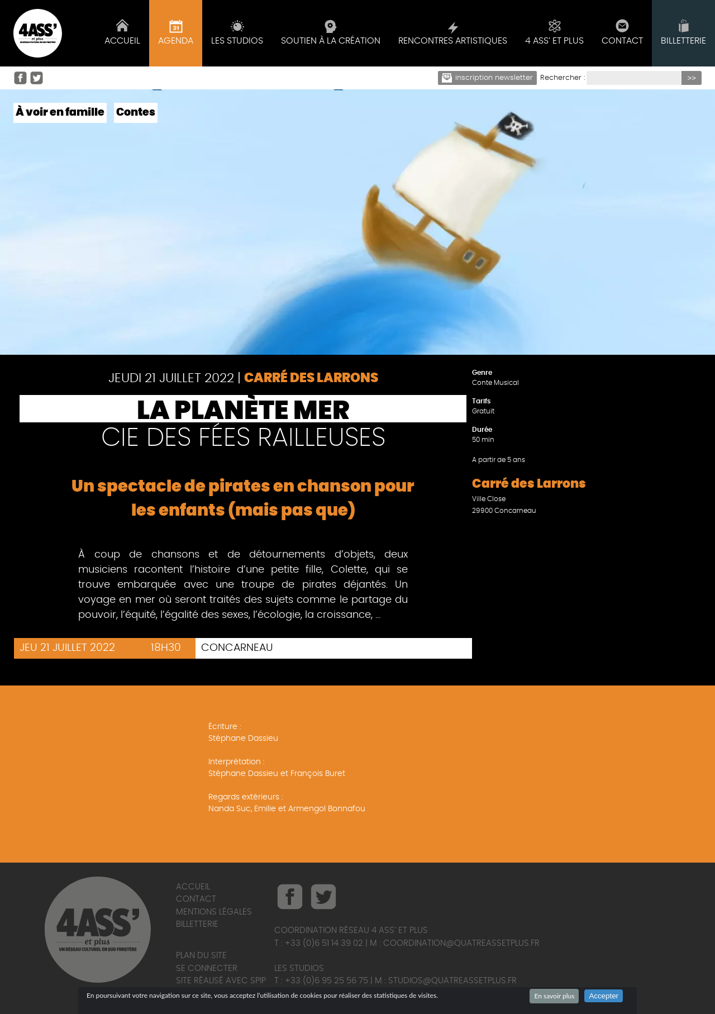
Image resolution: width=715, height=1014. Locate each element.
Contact (196, 899)
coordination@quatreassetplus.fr (461, 943)
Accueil (193, 887)
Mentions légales (214, 912)
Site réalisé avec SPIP (221, 981)
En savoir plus (554, 996)
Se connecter (206, 968)
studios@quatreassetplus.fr (452, 981)
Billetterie (197, 924)
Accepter (603, 996)
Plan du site (201, 955)
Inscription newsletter (487, 78)
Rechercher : (562, 78)
